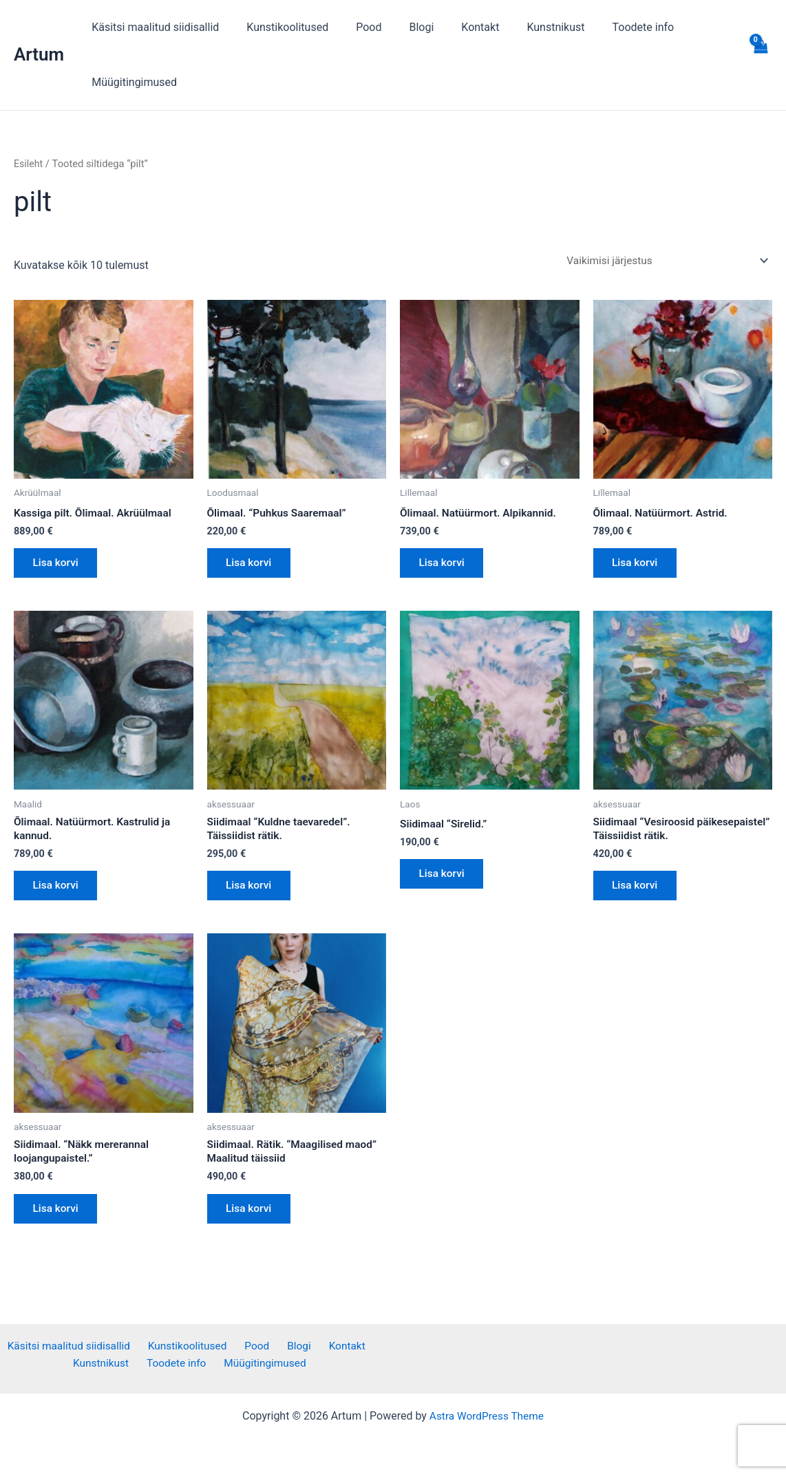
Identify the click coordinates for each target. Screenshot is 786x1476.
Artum (39, 54)
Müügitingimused (131, 82)
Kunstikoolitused (279, 27)
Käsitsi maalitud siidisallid (152, 27)
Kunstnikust (525, 27)
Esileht (29, 164)
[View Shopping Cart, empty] (759, 55)
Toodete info (608, 27)
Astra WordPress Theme (486, 1415)
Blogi (402, 27)
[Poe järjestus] (662, 261)
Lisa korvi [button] (58, 566)
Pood (355, 27)
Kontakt (455, 27)
